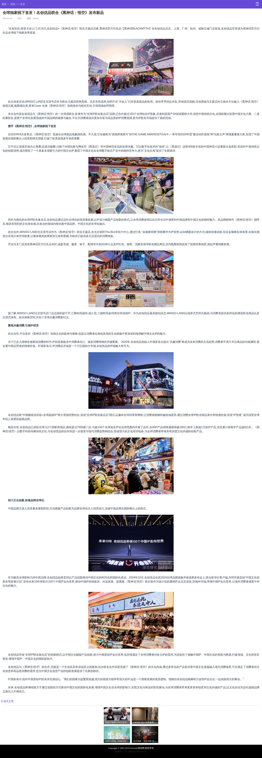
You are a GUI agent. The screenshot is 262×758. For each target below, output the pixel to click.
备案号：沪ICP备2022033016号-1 (131, 751)
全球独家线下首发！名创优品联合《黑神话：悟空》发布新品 (53, 13)
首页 (4, 4)
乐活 (12, 4)
